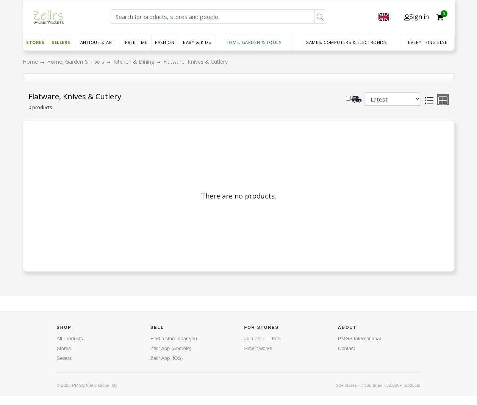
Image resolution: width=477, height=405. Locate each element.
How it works (258, 348)
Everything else (427, 42)
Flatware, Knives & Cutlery (195, 61)
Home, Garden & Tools (253, 42)
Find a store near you (173, 338)
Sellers (61, 42)
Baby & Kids (197, 42)
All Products (70, 338)
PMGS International (359, 338)
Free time (136, 42)
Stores (35, 42)
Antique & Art (97, 42)
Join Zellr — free (262, 338)
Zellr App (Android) (170, 348)
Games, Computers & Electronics (346, 42)
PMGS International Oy (94, 385)
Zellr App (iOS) (166, 358)
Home (31, 61)
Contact (346, 348)
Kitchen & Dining (134, 61)
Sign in (416, 17)
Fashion (164, 42)
